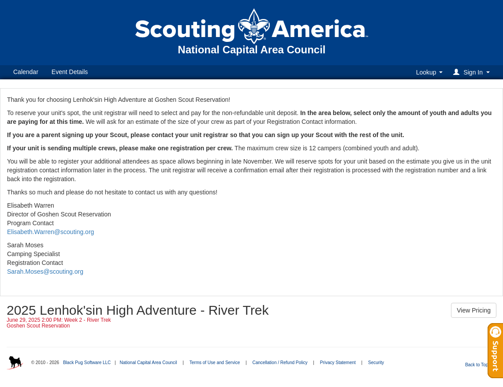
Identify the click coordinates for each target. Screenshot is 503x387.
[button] (472, 72)
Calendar (25, 71)
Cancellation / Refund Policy (279, 362)
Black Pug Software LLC (87, 362)
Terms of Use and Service (215, 362)
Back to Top (479, 364)
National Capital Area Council (148, 362)
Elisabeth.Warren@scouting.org (50, 231)
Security (376, 362)
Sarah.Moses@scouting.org (45, 271)
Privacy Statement (338, 362)
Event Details (70, 71)
